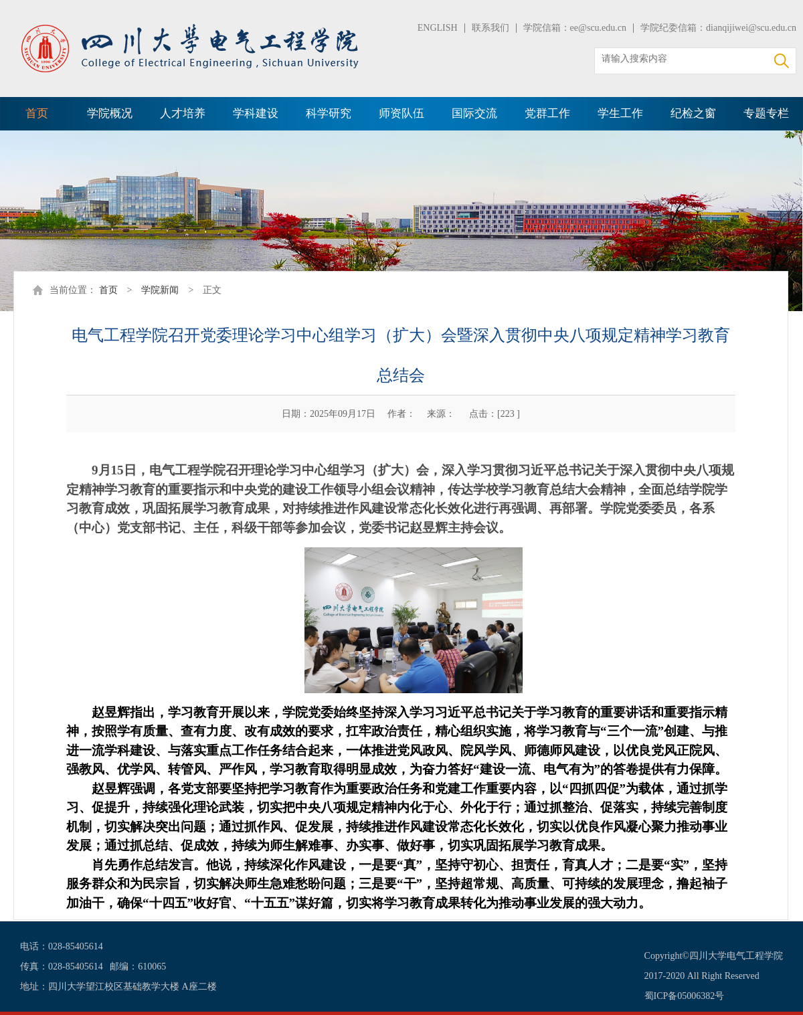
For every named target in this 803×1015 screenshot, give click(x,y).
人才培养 (182, 113)
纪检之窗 (693, 113)
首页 (36, 113)
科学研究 (328, 113)
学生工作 (620, 113)
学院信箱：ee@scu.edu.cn (574, 28)
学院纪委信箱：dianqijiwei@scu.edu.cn (718, 28)
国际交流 (474, 113)
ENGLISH (438, 28)
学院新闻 (160, 290)
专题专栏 (766, 113)
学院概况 (109, 113)
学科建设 (255, 113)
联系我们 (490, 28)
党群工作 (547, 113)
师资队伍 (401, 113)
